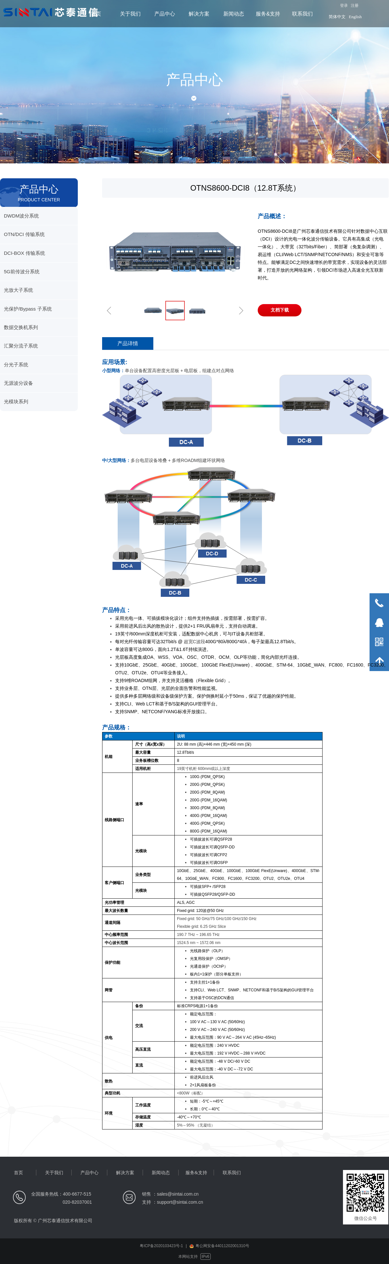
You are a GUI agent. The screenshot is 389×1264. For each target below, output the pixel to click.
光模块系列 (16, 401)
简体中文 (337, 16)
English (355, 16)
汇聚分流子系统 (21, 345)
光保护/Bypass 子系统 (28, 309)
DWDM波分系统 (21, 216)
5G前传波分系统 (22, 271)
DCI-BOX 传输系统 (24, 253)
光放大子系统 (18, 290)
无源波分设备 (18, 383)
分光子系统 (16, 364)
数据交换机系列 (21, 327)
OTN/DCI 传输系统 (24, 234)
